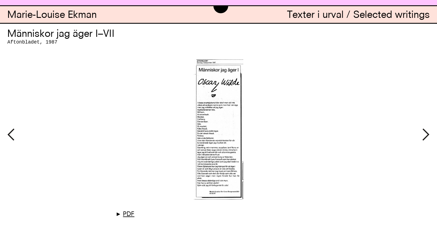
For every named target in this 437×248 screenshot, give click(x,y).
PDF (128, 214)
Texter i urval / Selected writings (358, 15)
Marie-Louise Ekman (52, 15)
